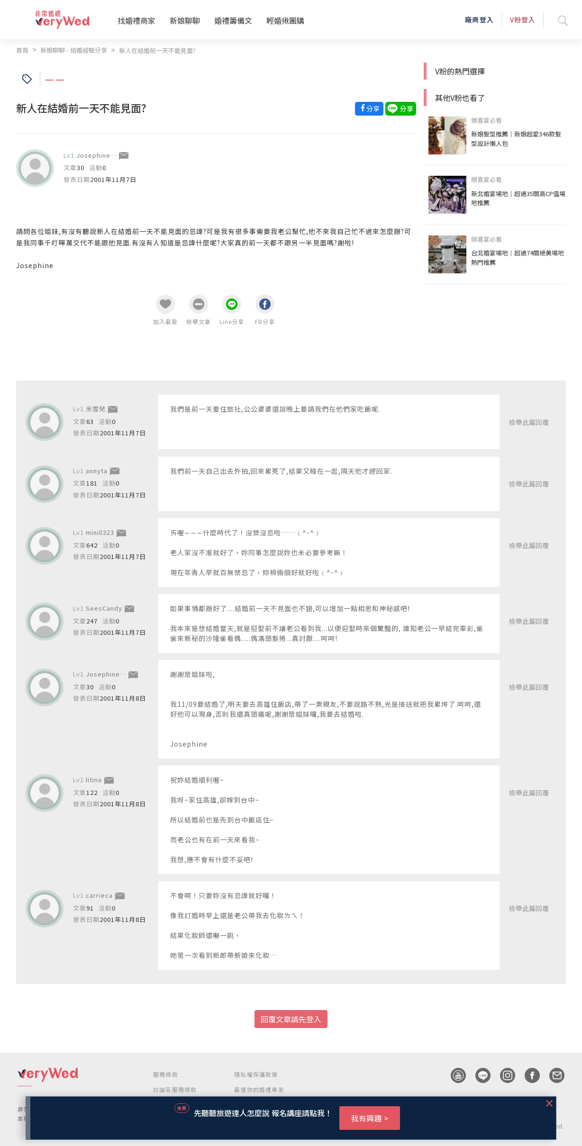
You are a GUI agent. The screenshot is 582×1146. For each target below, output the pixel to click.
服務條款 (165, 1074)
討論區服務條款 (175, 1089)
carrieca (99, 895)
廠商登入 (479, 19)
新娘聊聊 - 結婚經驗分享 (73, 49)
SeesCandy (104, 608)
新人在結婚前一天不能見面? (157, 50)
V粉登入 (523, 19)
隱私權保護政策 (256, 1074)
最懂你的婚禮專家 (259, 1089)
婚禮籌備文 (233, 20)
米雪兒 (96, 408)
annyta (97, 470)
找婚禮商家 (136, 20)
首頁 (22, 49)
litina (94, 779)
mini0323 (100, 532)
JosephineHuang (103, 155)
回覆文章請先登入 (291, 1019)
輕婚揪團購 (285, 20)
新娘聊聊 (185, 20)
